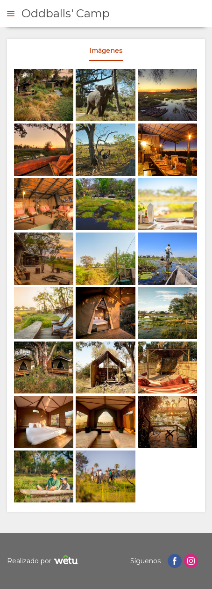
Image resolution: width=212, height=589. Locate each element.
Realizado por (43, 561)
